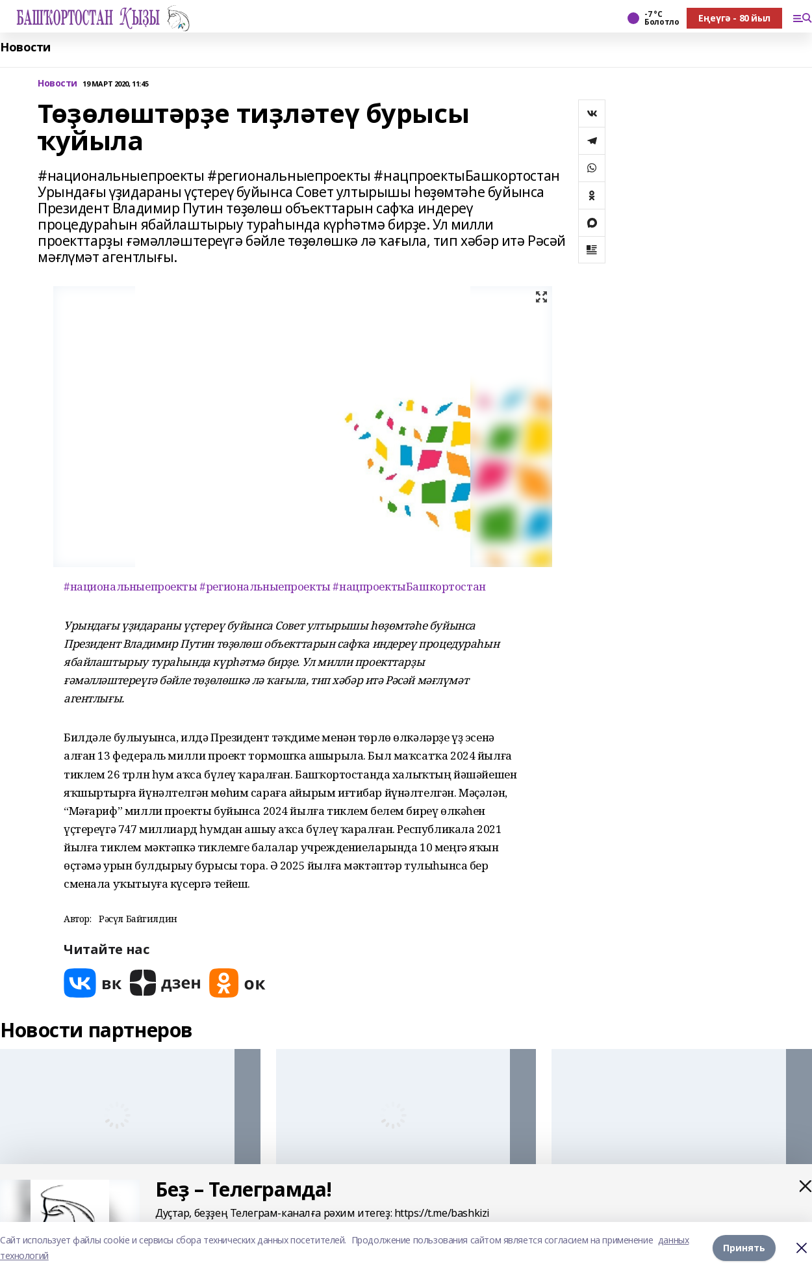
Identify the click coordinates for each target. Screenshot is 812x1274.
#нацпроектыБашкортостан (409, 586)
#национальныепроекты (130, 586)
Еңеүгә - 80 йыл (734, 18)
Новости (25, 47)
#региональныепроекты (265, 586)
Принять (744, 1247)
